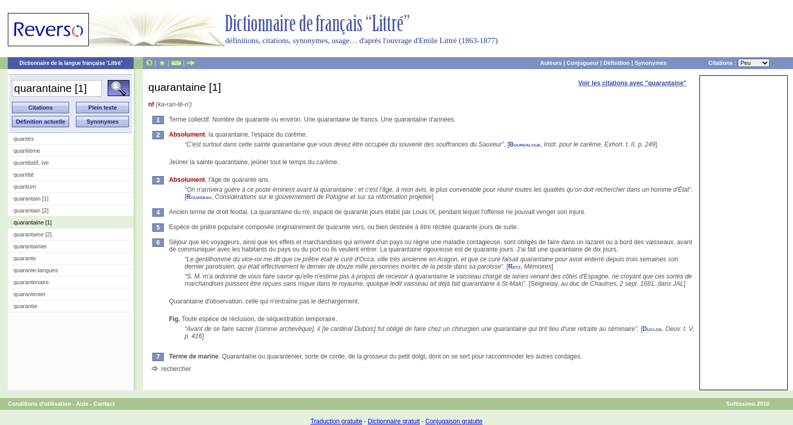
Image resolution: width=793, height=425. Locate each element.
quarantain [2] (31, 210)
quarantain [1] (31, 198)
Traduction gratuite (336, 421)
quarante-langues (36, 270)
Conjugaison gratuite (454, 421)
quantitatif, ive (31, 163)
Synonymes (650, 63)
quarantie (25, 306)
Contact (104, 404)
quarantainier (30, 246)
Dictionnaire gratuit (394, 421)
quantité (24, 174)
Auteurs (551, 63)
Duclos (652, 329)
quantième (27, 151)
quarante (25, 258)
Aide (82, 404)
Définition (616, 63)
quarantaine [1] (32, 222)
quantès (24, 139)
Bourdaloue (524, 144)
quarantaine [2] (32, 234)
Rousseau (198, 197)
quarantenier (30, 294)
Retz (514, 266)
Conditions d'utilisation (39, 404)
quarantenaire (31, 282)
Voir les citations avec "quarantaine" (632, 83)
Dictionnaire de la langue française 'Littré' (70, 63)
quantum (25, 186)
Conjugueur (583, 63)
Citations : (739, 63)
